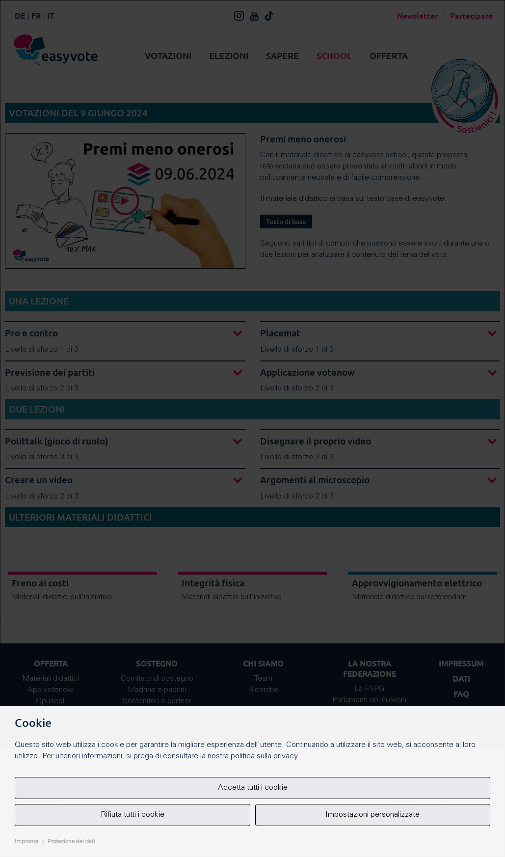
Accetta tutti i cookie (253, 788)
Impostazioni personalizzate (372, 815)
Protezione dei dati (71, 842)
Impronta (26, 842)
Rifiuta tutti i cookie (132, 815)
